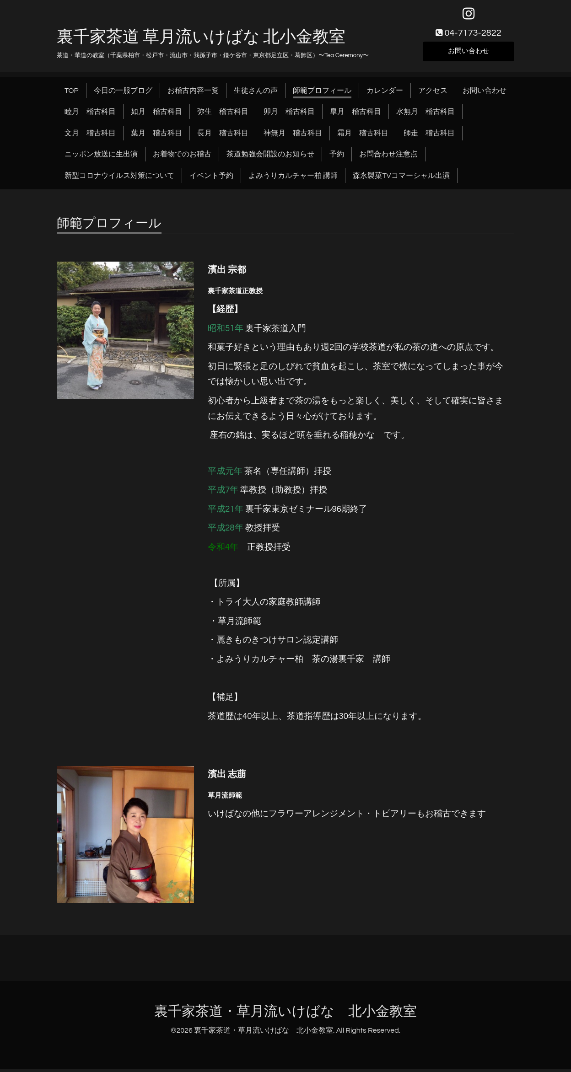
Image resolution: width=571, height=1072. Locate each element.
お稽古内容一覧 (193, 93)
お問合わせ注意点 (388, 157)
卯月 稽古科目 (289, 114)
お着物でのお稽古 (182, 157)
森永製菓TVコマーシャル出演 (401, 178)
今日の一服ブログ (123, 93)
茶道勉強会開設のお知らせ (270, 157)
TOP (72, 93)
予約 (336, 157)
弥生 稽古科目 (222, 114)
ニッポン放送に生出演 (101, 157)
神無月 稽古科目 (293, 135)
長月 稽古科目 (222, 135)
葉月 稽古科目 (156, 135)
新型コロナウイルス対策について (119, 178)
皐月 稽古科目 (355, 114)
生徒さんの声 (256, 93)
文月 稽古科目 (90, 135)
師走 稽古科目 (429, 135)
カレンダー (384, 93)
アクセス (432, 93)
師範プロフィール (322, 93)
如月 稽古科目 (156, 114)
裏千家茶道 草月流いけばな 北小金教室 (201, 39)
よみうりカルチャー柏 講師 (293, 178)
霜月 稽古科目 (362, 135)
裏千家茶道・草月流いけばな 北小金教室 (285, 1014)
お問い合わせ (468, 53)
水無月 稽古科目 (425, 114)
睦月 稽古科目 (90, 114)
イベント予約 (211, 178)
